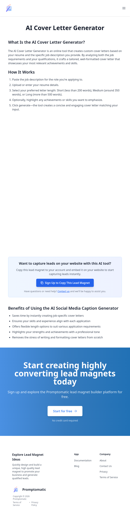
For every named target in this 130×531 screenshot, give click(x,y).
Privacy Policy (34, 504)
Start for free (65, 411)
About (103, 460)
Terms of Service (17, 504)
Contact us (64, 291)
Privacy (103, 471)
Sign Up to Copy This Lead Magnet (65, 283)
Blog (76, 466)
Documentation (82, 460)
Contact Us (106, 466)
